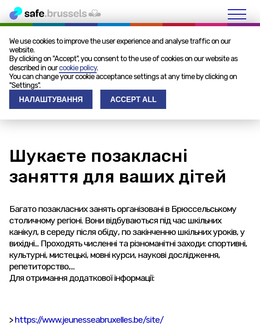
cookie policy (78, 67)
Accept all (133, 99)
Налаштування (51, 99)
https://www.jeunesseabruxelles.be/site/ (89, 319)
